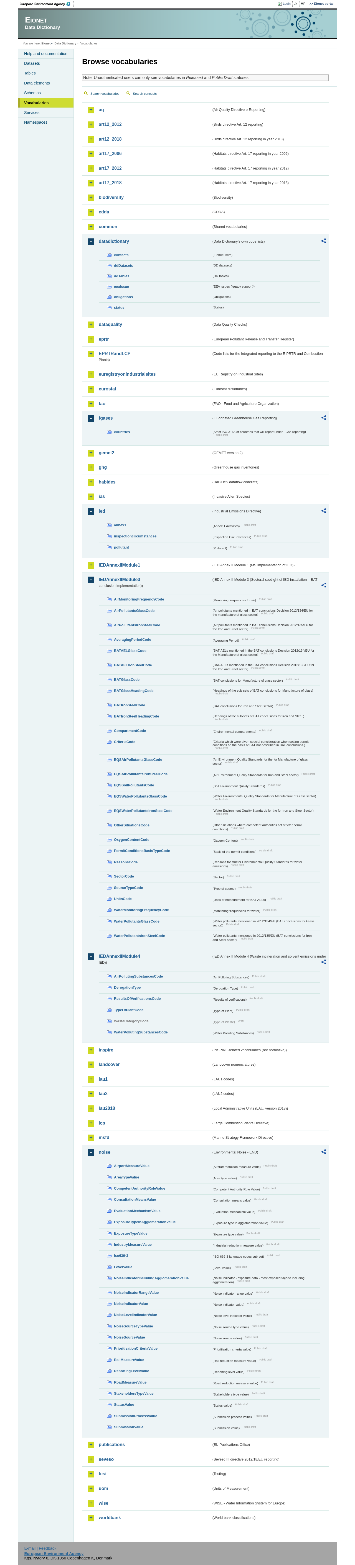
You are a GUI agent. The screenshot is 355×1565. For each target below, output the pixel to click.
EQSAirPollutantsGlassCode (138, 759)
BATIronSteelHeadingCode (136, 716)
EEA (47, 4)
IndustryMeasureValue (133, 1244)
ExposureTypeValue (131, 1233)
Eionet (45, 43)
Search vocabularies (104, 93)
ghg (103, 467)
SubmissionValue (128, 1427)
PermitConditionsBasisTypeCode (142, 851)
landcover (109, 1064)
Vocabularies (36, 103)
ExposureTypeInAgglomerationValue (145, 1222)
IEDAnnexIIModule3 (119, 579)
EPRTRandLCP (115, 353)
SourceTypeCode (128, 888)
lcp (102, 1123)
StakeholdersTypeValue (134, 1393)
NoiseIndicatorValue (131, 1304)
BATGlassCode (127, 679)
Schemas (32, 93)
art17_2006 (110, 153)
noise (104, 1152)
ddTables (121, 276)
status (119, 307)
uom (103, 1488)
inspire (106, 1050)
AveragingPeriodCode (132, 639)
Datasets (32, 63)
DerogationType (127, 987)
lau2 (103, 1093)
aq (101, 109)
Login (287, 3)
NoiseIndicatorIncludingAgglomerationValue (151, 1278)
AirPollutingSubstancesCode (138, 976)
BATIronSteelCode (129, 705)
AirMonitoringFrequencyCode (139, 599)
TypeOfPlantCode (128, 1010)
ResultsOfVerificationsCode (137, 998)
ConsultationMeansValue (135, 1199)
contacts (121, 255)
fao (102, 403)
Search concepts (145, 93)
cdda (104, 212)
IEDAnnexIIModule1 (119, 565)
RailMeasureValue (129, 1360)
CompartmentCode (130, 731)
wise (103, 1503)
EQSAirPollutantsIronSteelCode (141, 774)
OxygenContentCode (131, 840)
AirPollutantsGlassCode (134, 611)
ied (102, 511)
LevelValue (123, 1267)
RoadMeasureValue (130, 1382)
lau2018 (107, 1108)
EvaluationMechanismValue (137, 1211)
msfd (104, 1137)
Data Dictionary (65, 43)
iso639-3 (121, 1256)
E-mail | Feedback (40, 1548)
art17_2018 (110, 182)
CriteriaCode (124, 742)
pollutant (121, 547)
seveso (106, 1459)
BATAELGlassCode (130, 651)
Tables (30, 73)
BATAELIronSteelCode (133, 665)
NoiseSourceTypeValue (133, 1326)
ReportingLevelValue (131, 1371)
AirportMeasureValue (131, 1166)
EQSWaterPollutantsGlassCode (140, 796)
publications (112, 1444)
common (108, 226)
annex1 (120, 525)
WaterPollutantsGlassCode (136, 921)
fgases (106, 418)
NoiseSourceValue (129, 1337)
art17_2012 (110, 168)
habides (107, 482)
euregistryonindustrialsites (127, 374)
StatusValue (124, 1404)
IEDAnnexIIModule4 (119, 956)
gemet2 (106, 452)
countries (122, 432)
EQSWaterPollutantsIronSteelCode (143, 811)
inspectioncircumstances (135, 536)
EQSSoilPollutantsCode (134, 785)
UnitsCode (123, 899)
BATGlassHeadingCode (134, 691)
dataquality (110, 324)
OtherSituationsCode (131, 825)
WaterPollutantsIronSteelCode (139, 936)
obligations (123, 297)
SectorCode (124, 876)
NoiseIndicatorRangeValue (136, 1292)
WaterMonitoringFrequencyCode (141, 910)
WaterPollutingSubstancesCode (141, 1032)
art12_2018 (110, 139)
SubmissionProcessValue (135, 1416)
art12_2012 (110, 124)
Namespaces (35, 122)
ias (102, 496)
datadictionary (114, 241)
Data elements (37, 83)
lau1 (103, 1079)
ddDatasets (123, 265)
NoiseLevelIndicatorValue (135, 1315)
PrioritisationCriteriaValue (136, 1348)
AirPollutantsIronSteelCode (137, 625)
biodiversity (111, 197)
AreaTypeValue (126, 1177)
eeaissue (121, 287)
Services (31, 112)
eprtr (104, 339)
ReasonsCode (126, 862)
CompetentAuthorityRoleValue (139, 1188)
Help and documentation (45, 53)
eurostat (107, 389)
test (102, 1473)
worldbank (110, 1517)
